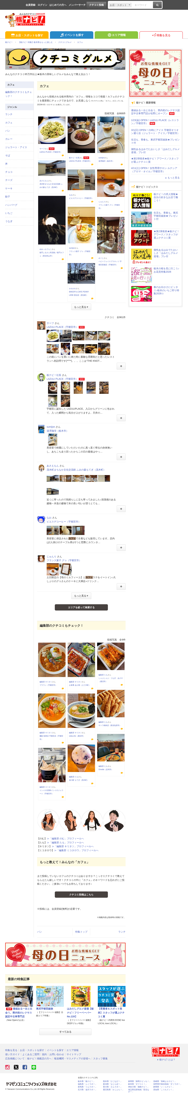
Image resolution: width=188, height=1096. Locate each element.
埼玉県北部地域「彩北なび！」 (138, 1091)
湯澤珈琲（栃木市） (106, 161)
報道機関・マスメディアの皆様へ (72, 1058)
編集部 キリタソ (46, 682)
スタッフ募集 (100, 1058)
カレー (8, 139)
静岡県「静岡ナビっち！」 (139, 1081)
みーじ (101, 258)
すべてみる (65, 1031)
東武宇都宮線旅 (44, 1008)
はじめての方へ (57, 4)
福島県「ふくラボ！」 (87, 1084)
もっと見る (172, 177)
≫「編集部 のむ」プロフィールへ (65, 838)
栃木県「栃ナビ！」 (86, 1081)
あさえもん (44, 181)
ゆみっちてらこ (46, 249)
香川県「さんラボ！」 (112, 1087)
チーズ (8, 180)
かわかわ (72, 288)
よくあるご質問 (30, 1054)
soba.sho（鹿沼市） (77, 736)
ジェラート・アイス (16, 147)
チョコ (8, 172)
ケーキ (8, 188)
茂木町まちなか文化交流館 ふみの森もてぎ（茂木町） (76, 469)
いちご (8, 213)
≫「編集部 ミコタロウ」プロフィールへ (76, 850)
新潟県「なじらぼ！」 (112, 1084)
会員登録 (30, 4)
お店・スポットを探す (27, 35)
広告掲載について (15, 1058)
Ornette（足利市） (106, 769)
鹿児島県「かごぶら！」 (113, 1090)
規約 (44, 1054)
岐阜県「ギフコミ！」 (137, 1084)
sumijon (101, 158)
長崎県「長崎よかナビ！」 (164, 1081)
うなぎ (8, 221)
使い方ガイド (12, 1054)
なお (70, 195)
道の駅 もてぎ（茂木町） (79, 780)
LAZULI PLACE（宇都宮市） (51, 152)
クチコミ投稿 (96, 4)
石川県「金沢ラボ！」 (87, 1090)
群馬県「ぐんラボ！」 (87, 1087)
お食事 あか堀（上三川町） (79, 685)
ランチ (122, 931)
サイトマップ (74, 1054)
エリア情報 (116, 35)
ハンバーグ (11, 205)
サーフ (42, 149)
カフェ (8, 122)
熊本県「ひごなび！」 (112, 1081)
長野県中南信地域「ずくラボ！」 (167, 1084)
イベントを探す (71, 35)
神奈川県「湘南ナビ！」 (138, 1087)
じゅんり (102, 202)
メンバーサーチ (77, 4)
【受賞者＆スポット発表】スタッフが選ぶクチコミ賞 (111, 1012)
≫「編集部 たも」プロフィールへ (65, 842)
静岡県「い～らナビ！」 (163, 1087)
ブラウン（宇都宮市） (48, 685)
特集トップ (81, 931)
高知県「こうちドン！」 (163, 1090)
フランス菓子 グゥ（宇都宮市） (64, 560)
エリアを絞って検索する (81, 607)
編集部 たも (103, 675)
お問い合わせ (56, 1054)
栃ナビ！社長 (74, 158)
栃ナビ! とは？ (165, 1059)
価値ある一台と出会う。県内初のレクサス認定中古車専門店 (18, 1012)
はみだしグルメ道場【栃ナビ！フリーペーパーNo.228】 (80, 1012)
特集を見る (161, 35)
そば (7, 155)
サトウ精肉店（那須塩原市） (110, 725)
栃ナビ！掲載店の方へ (39, 1058)
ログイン (42, 4)
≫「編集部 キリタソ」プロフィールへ (73, 846)
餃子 (7, 196)
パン (39, 931)
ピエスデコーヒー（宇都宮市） (81, 198)
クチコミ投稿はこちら (81, 894)
